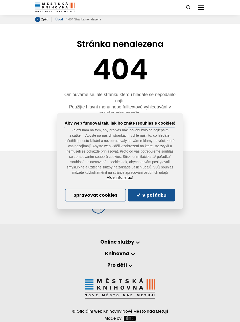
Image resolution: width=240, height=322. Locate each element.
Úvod (59, 19)
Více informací (120, 177)
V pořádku (151, 195)
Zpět (41, 19)
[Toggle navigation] (200, 7)
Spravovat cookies (95, 195)
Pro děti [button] (117, 265)
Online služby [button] (117, 242)
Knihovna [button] (117, 254)
